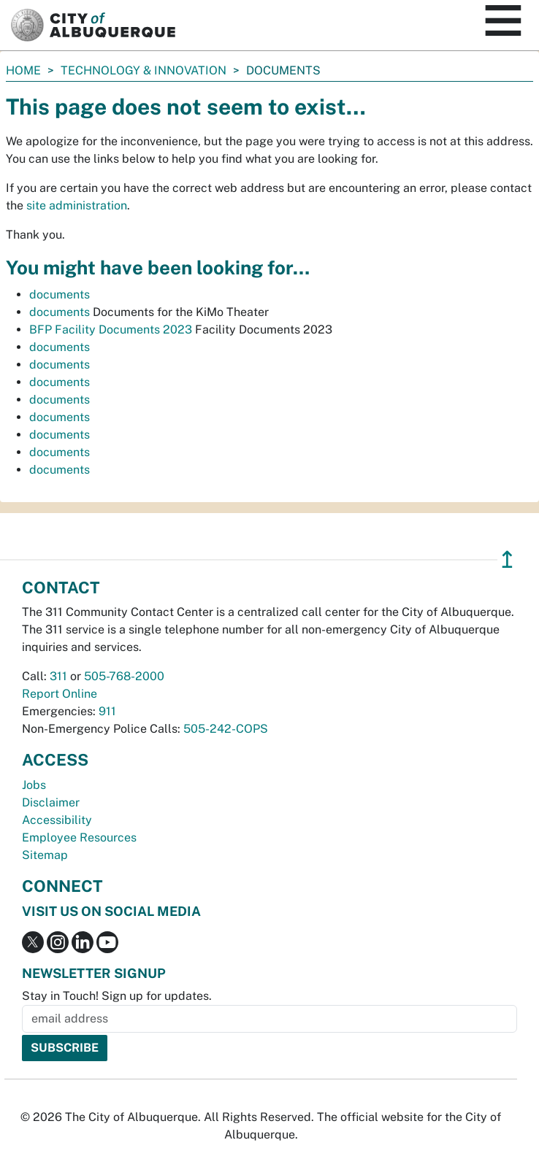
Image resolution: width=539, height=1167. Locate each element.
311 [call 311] (58, 676)
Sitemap (45, 855)
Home (23, 70)
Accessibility (57, 820)
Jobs (34, 785)
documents (59, 294)
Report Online (59, 694)
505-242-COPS (225, 729)
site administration (76, 205)
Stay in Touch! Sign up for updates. (117, 996)
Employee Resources (79, 837)
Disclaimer (51, 802)
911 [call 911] (107, 711)
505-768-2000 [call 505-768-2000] (124, 676)
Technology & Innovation (143, 70)
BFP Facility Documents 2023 (110, 329)
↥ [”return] (507, 559)
